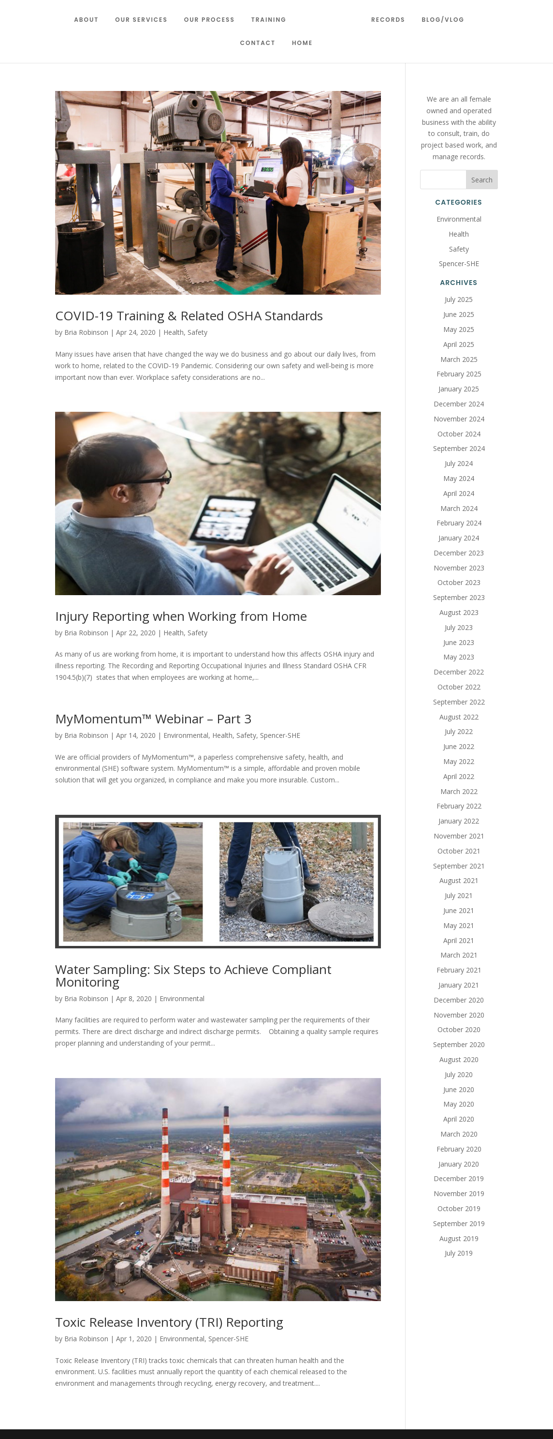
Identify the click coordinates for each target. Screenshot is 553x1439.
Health (173, 332)
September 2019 (459, 1223)
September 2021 (459, 865)
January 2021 (458, 984)
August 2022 (459, 716)
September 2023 (459, 597)
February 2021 (459, 969)
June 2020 (458, 1089)
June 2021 (458, 910)
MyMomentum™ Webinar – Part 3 (153, 718)
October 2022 (458, 686)
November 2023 (459, 567)
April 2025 (458, 344)
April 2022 (458, 776)
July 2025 (459, 299)
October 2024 (458, 433)
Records (384, 20)
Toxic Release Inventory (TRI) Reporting (169, 1322)
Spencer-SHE (280, 735)
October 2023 (458, 582)
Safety (197, 332)
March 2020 (459, 1134)
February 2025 (459, 373)
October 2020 (458, 1029)
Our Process (213, 20)
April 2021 (458, 940)
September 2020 (459, 1044)
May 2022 (458, 761)
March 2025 (459, 359)
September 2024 (459, 448)
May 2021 (458, 925)
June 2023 (458, 642)
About (90, 20)
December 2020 (459, 999)
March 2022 (459, 791)
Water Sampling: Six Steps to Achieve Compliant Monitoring (193, 975)
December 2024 (459, 403)
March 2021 (459, 954)
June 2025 (458, 314)
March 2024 (459, 508)
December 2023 (459, 552)
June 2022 (458, 746)
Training (272, 20)
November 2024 (459, 418)
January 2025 (458, 388)
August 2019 (459, 1238)
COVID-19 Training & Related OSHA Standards (189, 315)
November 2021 (459, 835)
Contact (258, 43)
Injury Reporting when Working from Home (181, 616)
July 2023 (459, 627)
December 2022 (459, 671)
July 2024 (459, 463)
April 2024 (458, 493)
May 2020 (458, 1104)
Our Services (145, 20)
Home (302, 43)
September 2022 (459, 701)
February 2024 (459, 522)
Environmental (185, 735)
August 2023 (459, 612)
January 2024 (458, 537)
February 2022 (459, 805)
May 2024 (458, 478)
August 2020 (459, 1059)
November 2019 (459, 1193)
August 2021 (459, 880)
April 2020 (458, 1119)
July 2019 (459, 1253)
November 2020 (459, 1014)
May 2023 (458, 656)
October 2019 (458, 1208)
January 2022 (458, 820)
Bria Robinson (86, 332)
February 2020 (459, 1149)
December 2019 (459, 1178)
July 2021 (459, 895)
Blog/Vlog (439, 20)
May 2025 (458, 329)
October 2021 (458, 850)
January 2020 (458, 1164)
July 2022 (459, 731)
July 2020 (459, 1074)
